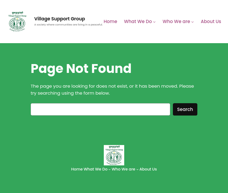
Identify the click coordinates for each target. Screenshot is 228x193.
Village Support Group (59, 19)
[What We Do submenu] (154, 21)
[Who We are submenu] (192, 21)
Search (185, 109)
